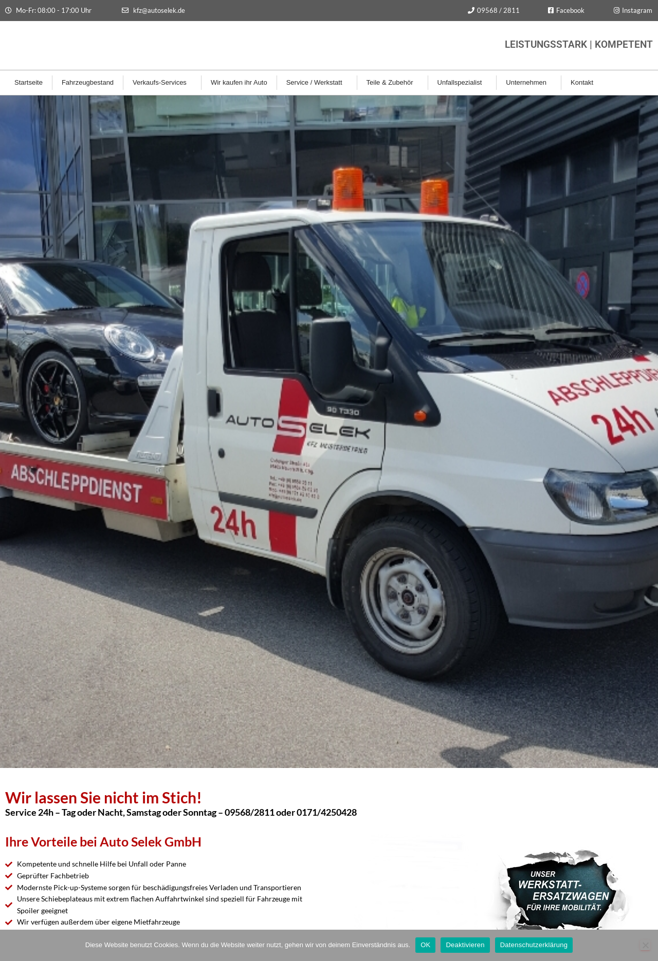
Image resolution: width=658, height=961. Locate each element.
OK (425, 945)
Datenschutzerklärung (534, 945)
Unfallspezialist (462, 83)
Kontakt (584, 83)
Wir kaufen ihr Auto (239, 82)
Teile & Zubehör (392, 83)
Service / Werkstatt (317, 83)
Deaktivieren (465, 945)
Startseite (28, 82)
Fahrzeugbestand (88, 82)
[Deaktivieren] (645, 945)
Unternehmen (529, 83)
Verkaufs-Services (162, 83)
